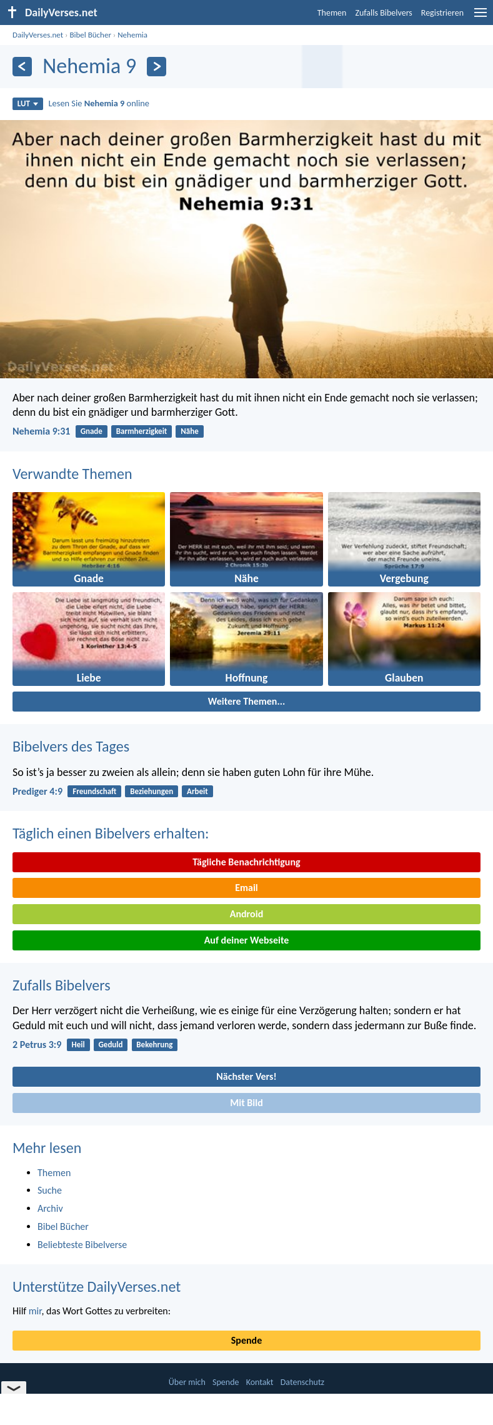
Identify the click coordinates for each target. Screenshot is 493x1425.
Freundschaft (94, 791)
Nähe (190, 431)
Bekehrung (154, 1044)
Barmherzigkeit (141, 431)
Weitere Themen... (247, 701)
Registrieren (442, 13)
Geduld (111, 1044)
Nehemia (132, 34)
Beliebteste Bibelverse (82, 1245)
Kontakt (260, 1382)
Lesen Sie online (99, 103)
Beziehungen (151, 791)
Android (246, 914)
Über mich (187, 1382)
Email (246, 888)
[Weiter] (156, 66)
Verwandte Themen (72, 474)
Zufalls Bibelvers (383, 13)
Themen (332, 13)
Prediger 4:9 (37, 791)
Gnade (91, 431)
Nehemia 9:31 (41, 431)
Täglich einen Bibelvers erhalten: (110, 833)
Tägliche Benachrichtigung (246, 862)
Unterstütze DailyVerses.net (96, 1286)
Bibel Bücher (90, 34)
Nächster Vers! (246, 1076)
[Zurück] (22, 66)
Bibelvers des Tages (70, 746)
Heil (78, 1044)
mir (35, 1311)
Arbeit (197, 791)
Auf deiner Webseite (246, 940)
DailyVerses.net (37, 34)
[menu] (480, 17)
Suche (49, 1190)
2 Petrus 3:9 (36, 1044)
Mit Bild (246, 1103)
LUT (27, 103)
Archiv (50, 1208)
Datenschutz (302, 1382)
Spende (246, 1340)
